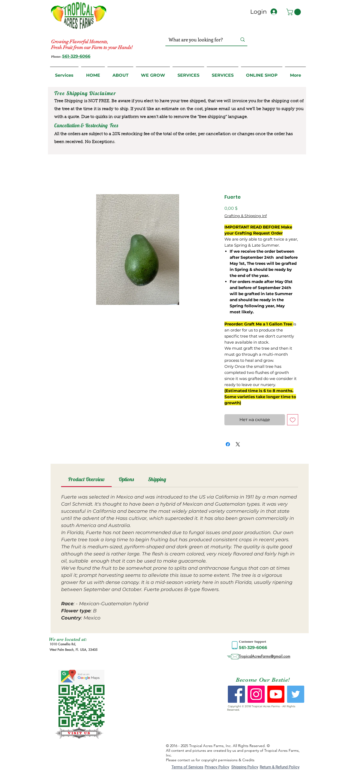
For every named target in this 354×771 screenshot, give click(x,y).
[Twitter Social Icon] (295, 694)
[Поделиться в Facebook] (228, 444)
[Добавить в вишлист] (292, 419)
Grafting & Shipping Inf (245, 215)
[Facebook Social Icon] (236, 694)
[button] (294, 12)
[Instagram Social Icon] (256, 694)
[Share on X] (238, 444)
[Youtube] (275, 694)
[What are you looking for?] (198, 40)
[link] (86, 479)
